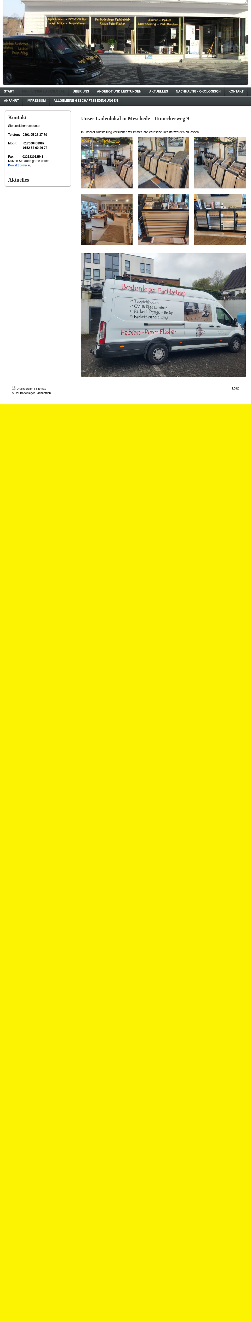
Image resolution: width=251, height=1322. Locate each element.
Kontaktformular (19, 165)
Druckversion (22, 388)
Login (235, 387)
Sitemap (41, 388)
